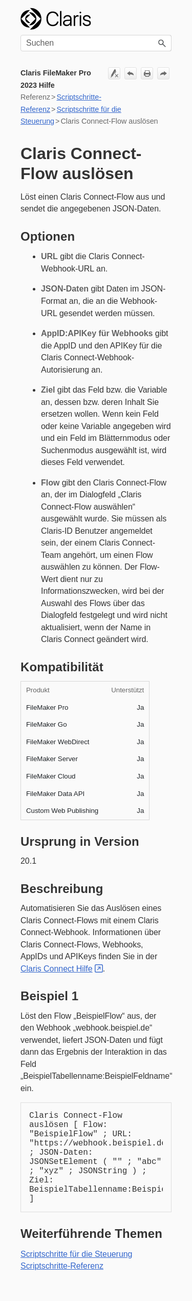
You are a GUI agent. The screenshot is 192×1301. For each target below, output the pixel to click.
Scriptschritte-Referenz (61, 1265)
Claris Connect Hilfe (56, 968)
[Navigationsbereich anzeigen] (162, 19)
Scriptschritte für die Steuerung (76, 1254)
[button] (162, 43)
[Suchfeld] (96, 43)
